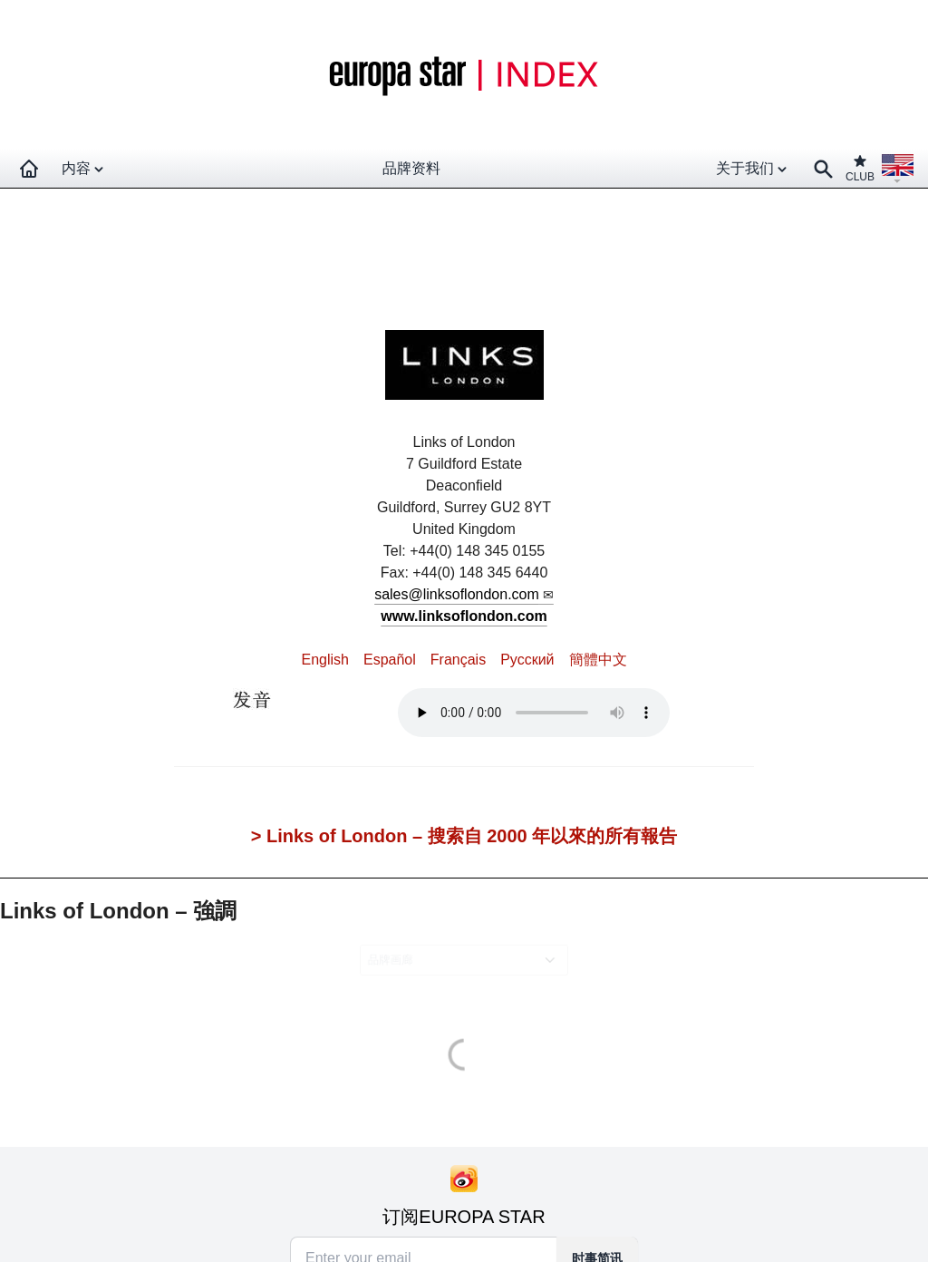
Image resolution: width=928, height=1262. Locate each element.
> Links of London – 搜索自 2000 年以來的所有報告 (464, 836)
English (324, 659)
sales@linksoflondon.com (456, 594)
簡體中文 (598, 659)
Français (458, 659)
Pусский (527, 659)
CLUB (860, 168)
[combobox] (467, 959)
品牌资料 (411, 168)
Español (389, 659)
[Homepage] (29, 168)
